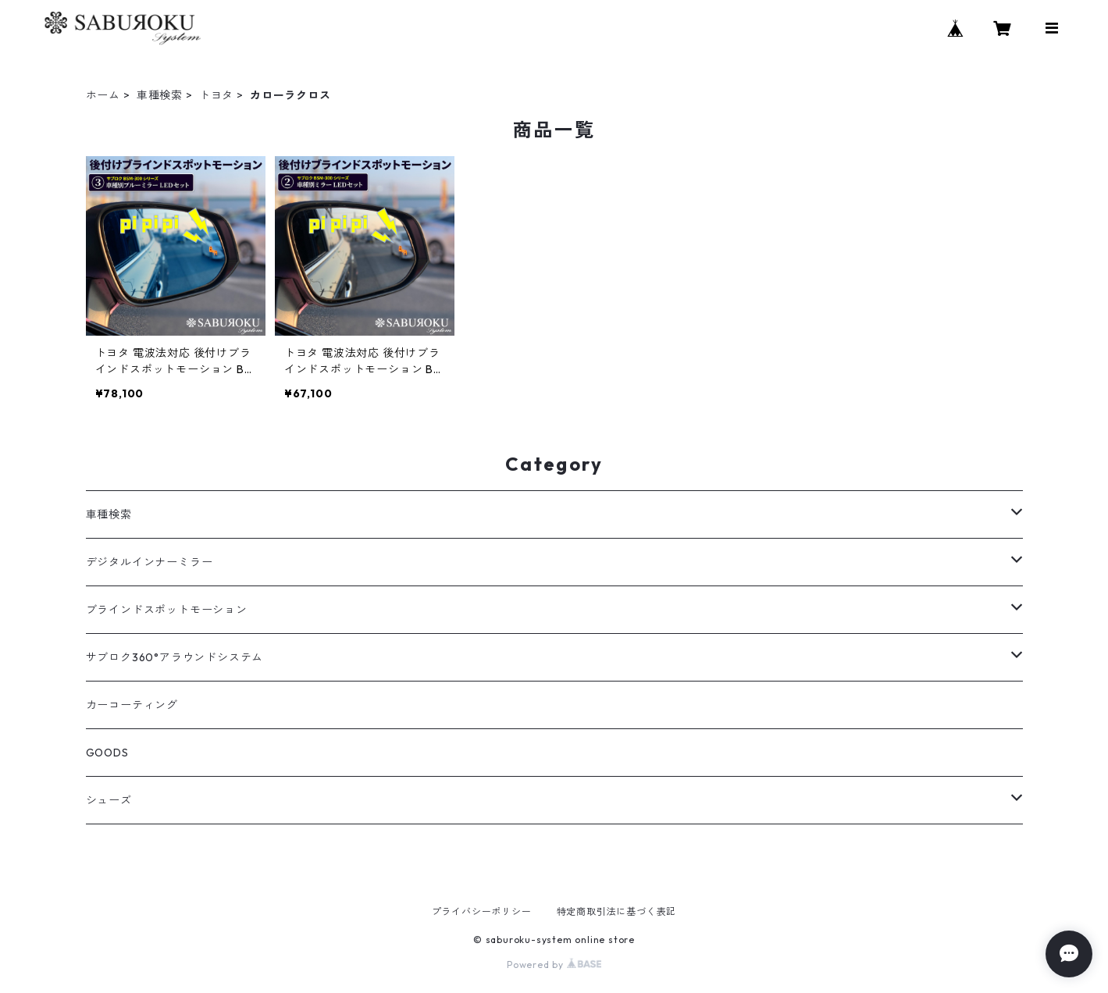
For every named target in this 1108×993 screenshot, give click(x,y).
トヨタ (216, 95)
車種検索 (160, 95)
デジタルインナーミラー (149, 562)
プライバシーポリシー (482, 911)
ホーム (103, 95)
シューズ (109, 800)
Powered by (554, 964)
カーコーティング (132, 705)
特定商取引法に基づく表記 (617, 911)
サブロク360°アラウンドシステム (175, 657)
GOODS (107, 753)
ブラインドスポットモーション (167, 610)
